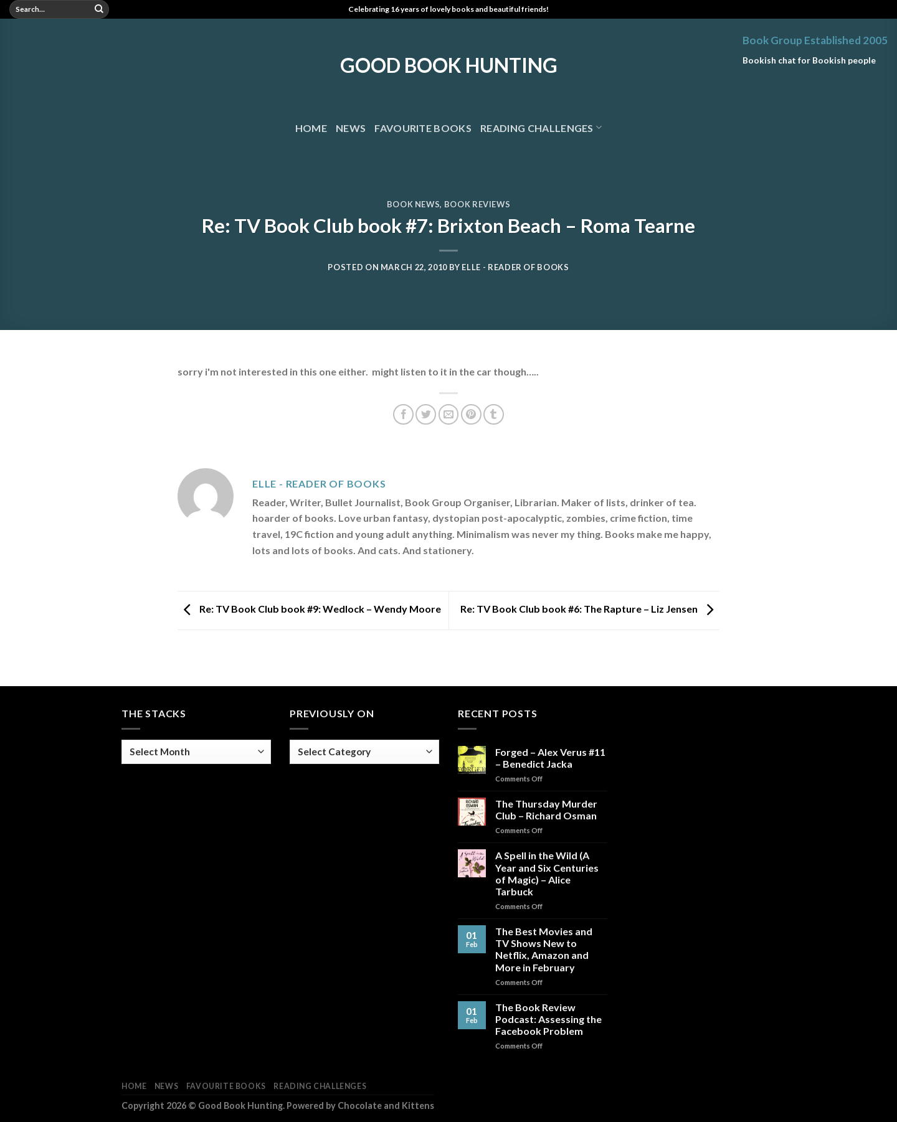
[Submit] (99, 9)
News (351, 128)
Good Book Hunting (449, 65)
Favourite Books (423, 128)
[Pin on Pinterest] (471, 414)
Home (311, 128)
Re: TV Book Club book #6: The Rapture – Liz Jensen (589, 609)
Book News (413, 204)
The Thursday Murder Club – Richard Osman (546, 809)
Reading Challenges (541, 127)
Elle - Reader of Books (515, 267)
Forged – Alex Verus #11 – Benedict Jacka (550, 758)
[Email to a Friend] (449, 414)
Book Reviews (477, 204)
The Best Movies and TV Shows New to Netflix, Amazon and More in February (543, 949)
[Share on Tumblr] (493, 414)
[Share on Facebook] (403, 414)
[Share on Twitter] (425, 414)
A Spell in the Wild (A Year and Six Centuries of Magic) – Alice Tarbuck (547, 873)
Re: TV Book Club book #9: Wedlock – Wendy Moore (309, 609)
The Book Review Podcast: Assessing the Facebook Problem (548, 1019)
